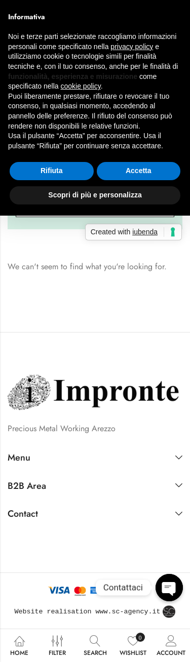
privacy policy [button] (131, 47)
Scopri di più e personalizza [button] (94, 195)
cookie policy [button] (81, 86)
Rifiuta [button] (52, 171)
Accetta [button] (138, 171)
